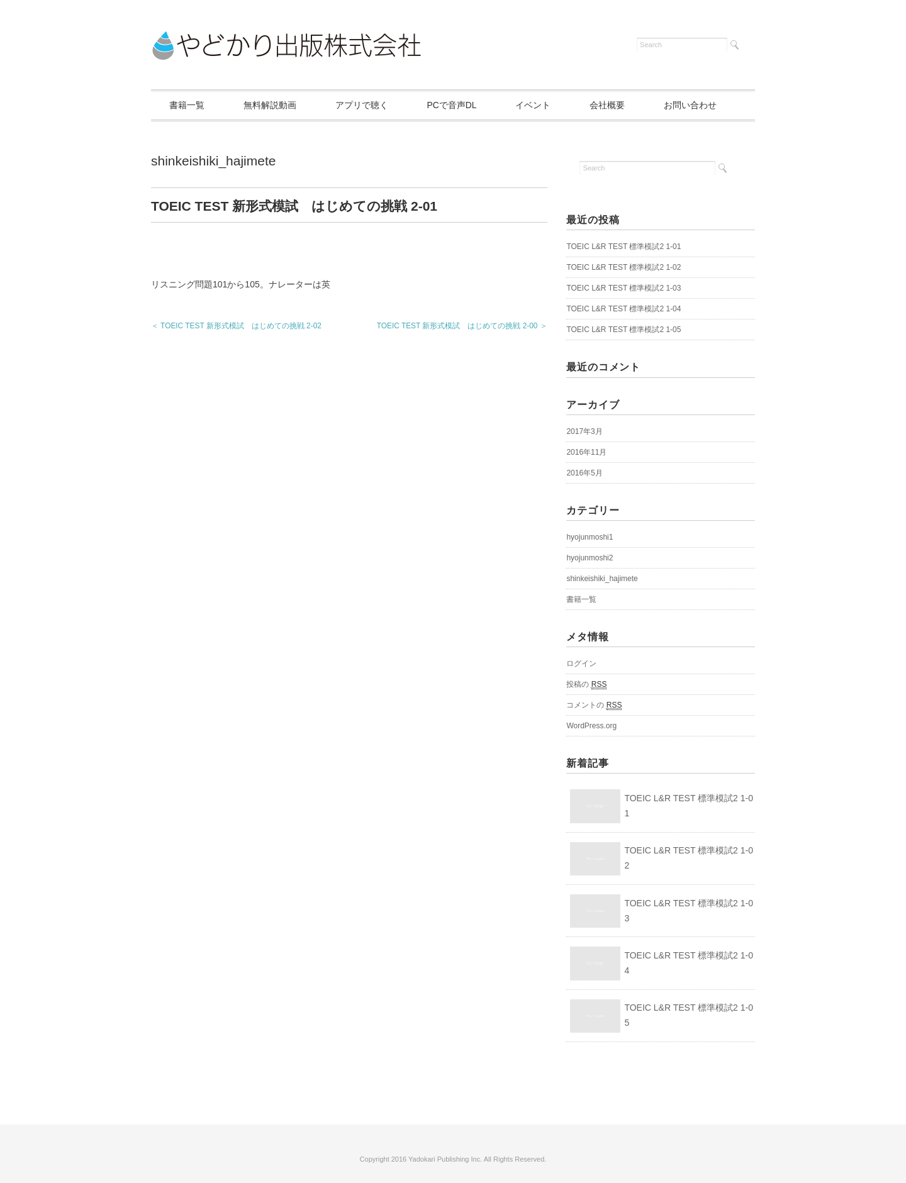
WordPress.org (591, 725)
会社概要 (614, 105)
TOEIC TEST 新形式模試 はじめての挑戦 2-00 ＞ (462, 325)
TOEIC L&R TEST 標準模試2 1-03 (623, 288)
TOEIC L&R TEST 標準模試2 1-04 (623, 309)
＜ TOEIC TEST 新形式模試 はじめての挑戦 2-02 (236, 325)
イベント (539, 105)
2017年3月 (584, 431)
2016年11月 (586, 452)
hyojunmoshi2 (589, 557)
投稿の (586, 684)
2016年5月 (584, 473)
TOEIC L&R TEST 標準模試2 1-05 (623, 330)
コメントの (594, 705)
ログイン (581, 663)
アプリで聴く (364, 105)
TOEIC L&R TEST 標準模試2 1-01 (623, 247)
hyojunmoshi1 (589, 537)
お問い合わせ (699, 105)
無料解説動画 (271, 105)
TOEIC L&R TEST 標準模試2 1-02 (623, 268)
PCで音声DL (456, 105)
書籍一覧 (187, 105)
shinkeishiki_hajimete (213, 160)
